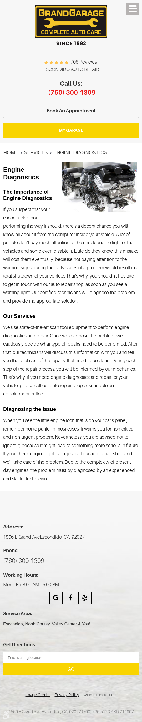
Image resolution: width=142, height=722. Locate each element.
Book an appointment (71, 110)
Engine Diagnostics (80, 153)
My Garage (71, 130)
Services (36, 153)
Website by (100, 695)
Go (71, 669)
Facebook (70, 598)
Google (56, 598)
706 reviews (83, 62)
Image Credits (38, 694)
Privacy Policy (67, 694)
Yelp (85, 598)
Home (10, 153)
